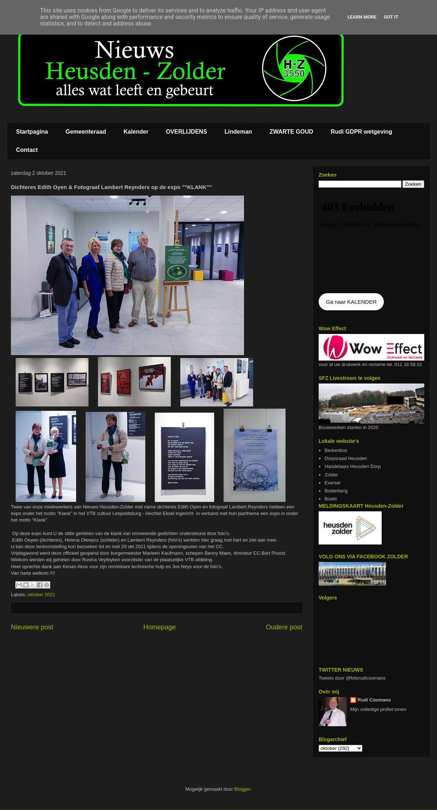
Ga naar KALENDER (351, 302)
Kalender (135, 132)
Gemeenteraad (86, 132)
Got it (391, 17)
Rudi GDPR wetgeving (361, 132)
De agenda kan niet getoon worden (371, 241)
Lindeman (238, 132)
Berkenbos (335, 450)
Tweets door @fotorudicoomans (352, 678)
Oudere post (284, 627)
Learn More (362, 17)
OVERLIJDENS (186, 132)
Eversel (332, 482)
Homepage (159, 627)
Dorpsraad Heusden (345, 458)
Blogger (242, 789)
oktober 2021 (41, 594)
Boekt (330, 499)
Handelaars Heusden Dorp (352, 466)
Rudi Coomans (374, 700)
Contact (27, 150)
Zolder (331, 474)
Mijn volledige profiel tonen (378, 709)
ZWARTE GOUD (291, 132)
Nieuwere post (32, 627)
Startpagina (32, 132)
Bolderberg (336, 491)
